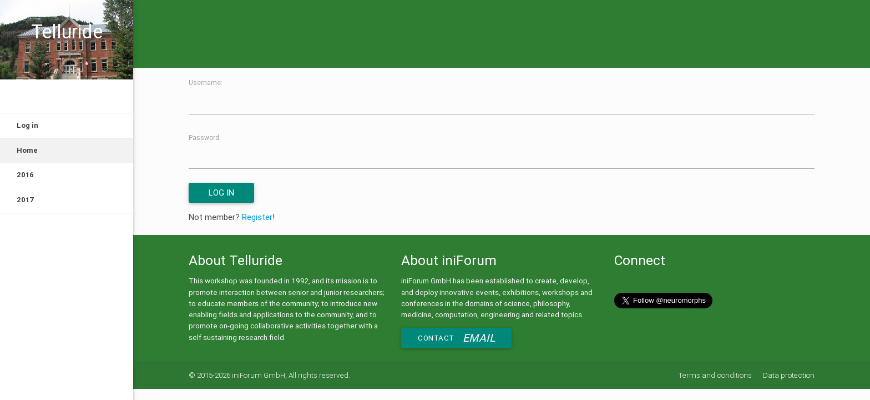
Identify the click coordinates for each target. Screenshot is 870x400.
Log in (27, 125)
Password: (205, 137)
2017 (25, 199)
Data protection (789, 375)
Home (27, 150)
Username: (205, 82)
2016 (25, 174)
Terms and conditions (715, 375)
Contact (456, 338)
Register (257, 217)
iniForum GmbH (258, 375)
